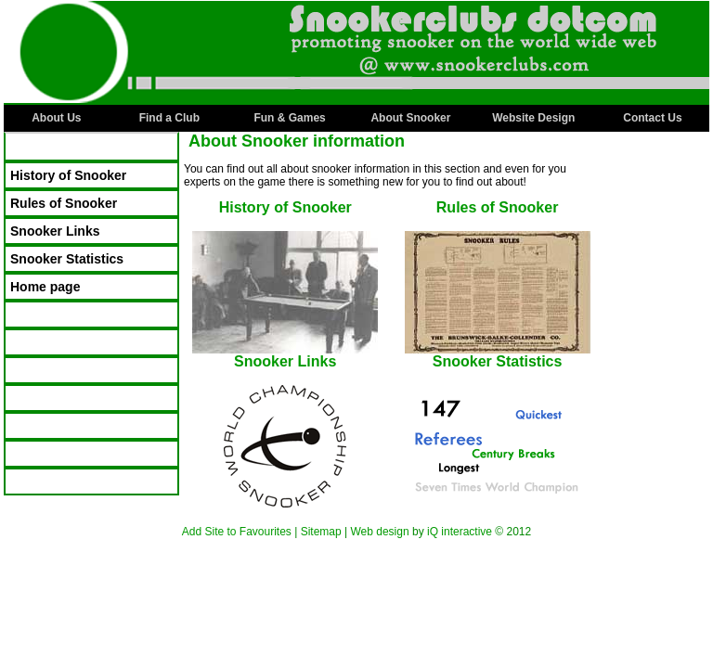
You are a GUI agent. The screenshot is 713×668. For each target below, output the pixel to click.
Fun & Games (289, 117)
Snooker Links (54, 231)
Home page (45, 286)
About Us (56, 117)
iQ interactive (459, 531)
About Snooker (410, 117)
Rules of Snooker (63, 203)
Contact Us (652, 117)
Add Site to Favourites (237, 531)
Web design (379, 531)
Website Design (533, 117)
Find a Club (169, 117)
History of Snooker (68, 175)
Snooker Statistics (66, 258)
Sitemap (321, 531)
